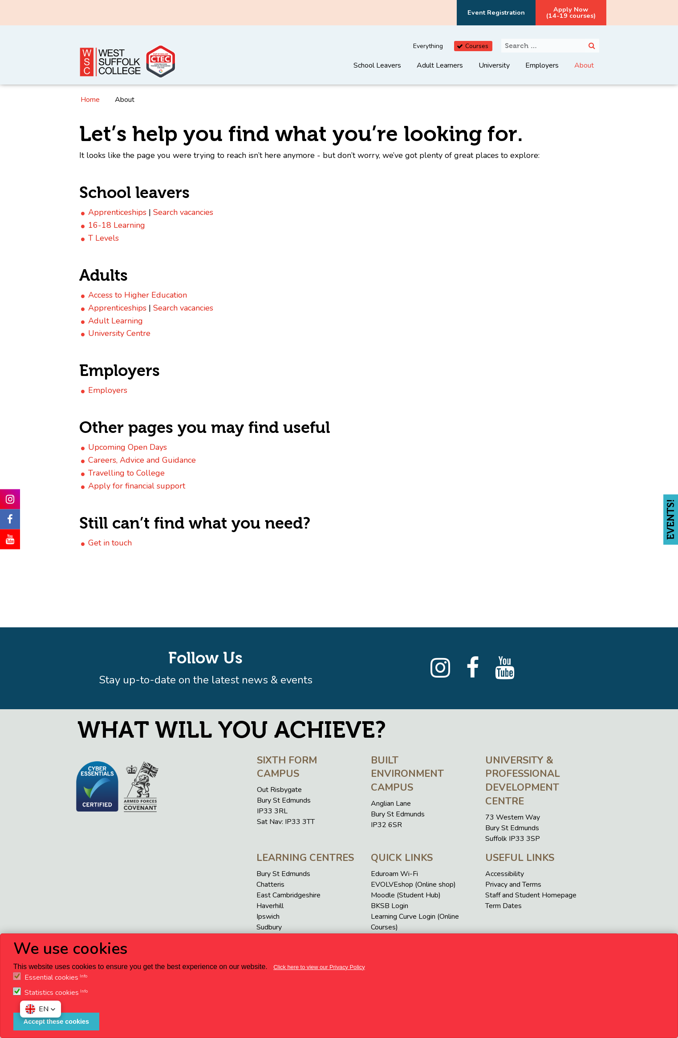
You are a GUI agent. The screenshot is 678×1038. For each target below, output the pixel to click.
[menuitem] (377, 72)
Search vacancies (183, 212)
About (584, 65)
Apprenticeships (117, 212)
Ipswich (268, 916)
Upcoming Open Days (127, 447)
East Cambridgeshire (288, 895)
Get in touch (110, 542)
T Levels (103, 238)
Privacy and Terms (513, 884)
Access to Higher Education (137, 295)
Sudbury (269, 927)
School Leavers (377, 65)
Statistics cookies (51, 992)
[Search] (592, 46)
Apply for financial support (136, 486)
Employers (542, 65)
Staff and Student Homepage (531, 895)
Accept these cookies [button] (56, 1021)
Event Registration (496, 12)
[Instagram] (440, 668)
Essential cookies (51, 977)
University (494, 65)
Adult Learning (115, 320)
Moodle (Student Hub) (406, 895)
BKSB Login (389, 906)
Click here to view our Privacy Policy (319, 967)
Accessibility (504, 874)
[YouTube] (505, 668)
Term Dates (503, 906)
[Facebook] (472, 668)
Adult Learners (440, 65)
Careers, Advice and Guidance (142, 460)
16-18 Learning (116, 225)
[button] (40, 1009)
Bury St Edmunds (283, 874)
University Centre (119, 333)
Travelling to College (126, 473)
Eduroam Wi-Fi (394, 874)
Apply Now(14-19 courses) (571, 12)
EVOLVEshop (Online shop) (413, 884)
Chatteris (270, 884)
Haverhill (270, 906)
